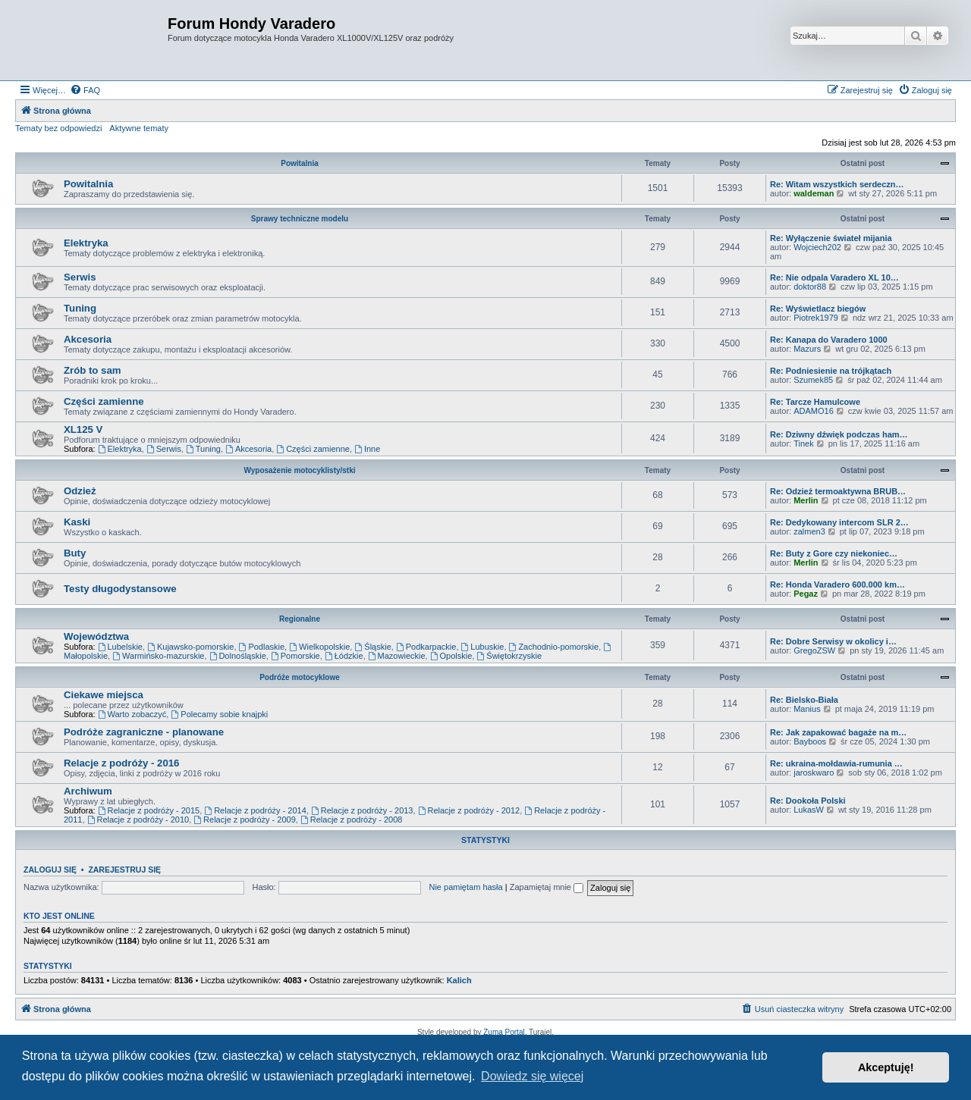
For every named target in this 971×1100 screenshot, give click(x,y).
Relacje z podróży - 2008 (351, 819)
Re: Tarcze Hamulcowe (815, 401)
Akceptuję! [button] (886, 1067)
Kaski (77, 522)
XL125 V (83, 429)
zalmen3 (809, 531)
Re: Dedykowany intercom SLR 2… (839, 522)
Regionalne (299, 619)
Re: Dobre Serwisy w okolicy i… (833, 641)
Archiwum (88, 791)
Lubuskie (482, 646)
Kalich (459, 980)
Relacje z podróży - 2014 (255, 810)
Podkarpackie (426, 646)
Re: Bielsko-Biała (804, 699)
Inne (367, 448)
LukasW (808, 809)
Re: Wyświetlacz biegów (818, 308)
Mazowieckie (397, 655)
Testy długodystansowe (120, 588)
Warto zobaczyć (132, 714)
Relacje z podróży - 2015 (149, 810)
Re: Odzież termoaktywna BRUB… (838, 491)
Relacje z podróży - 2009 (244, 819)
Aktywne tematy (138, 128)
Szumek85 (813, 379)
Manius (806, 708)
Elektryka (86, 243)
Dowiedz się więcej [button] (532, 1076)
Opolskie (451, 655)
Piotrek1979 (815, 317)
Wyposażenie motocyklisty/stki (299, 470)
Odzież (80, 491)
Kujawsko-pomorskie (190, 646)
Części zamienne (104, 401)
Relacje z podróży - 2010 (138, 819)
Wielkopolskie (319, 646)
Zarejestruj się (124, 869)
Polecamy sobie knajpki (219, 714)
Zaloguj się (50, 869)
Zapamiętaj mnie (546, 887)
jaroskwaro (813, 772)
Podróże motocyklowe (299, 677)
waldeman (813, 193)
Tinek (803, 443)
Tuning (80, 308)
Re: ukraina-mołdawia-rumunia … (836, 763)
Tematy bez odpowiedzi (58, 128)
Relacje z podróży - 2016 (121, 763)
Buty (75, 553)
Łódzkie (344, 655)
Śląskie (372, 646)
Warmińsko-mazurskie (158, 655)
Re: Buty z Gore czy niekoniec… (833, 553)
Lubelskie (120, 646)
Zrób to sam (92, 370)
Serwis (80, 277)
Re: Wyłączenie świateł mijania (831, 238)
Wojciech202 (817, 247)
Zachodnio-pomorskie (554, 646)
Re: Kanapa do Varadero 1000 (829, 339)
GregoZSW (814, 650)
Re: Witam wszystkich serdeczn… (837, 184)
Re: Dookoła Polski (808, 800)
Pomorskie (295, 655)
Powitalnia (299, 163)
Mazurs (807, 348)
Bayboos (809, 741)
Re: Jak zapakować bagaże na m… (838, 732)
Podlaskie (262, 646)
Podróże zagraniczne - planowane (144, 732)
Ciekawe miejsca (103, 694)
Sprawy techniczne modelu (299, 219)
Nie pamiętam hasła (465, 887)
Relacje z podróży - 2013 (362, 810)
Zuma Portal (503, 1032)
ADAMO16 (813, 410)
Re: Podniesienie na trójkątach (830, 370)
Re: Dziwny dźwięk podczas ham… (839, 434)
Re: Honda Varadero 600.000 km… (837, 584)
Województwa (96, 636)
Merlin (805, 500)
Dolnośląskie (237, 655)
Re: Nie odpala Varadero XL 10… (834, 277)
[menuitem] (85, 90)
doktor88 (809, 286)
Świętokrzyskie (509, 655)
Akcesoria (88, 339)
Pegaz (805, 593)
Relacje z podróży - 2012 (469, 810)
